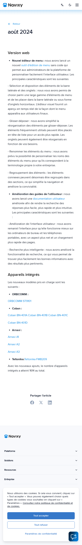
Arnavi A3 (14, 352)
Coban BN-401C (58, 315)
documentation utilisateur (49, 198)
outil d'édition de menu (35, 65)
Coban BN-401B (38, 315)
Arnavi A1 (13, 337)
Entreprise (41, 479)
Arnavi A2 (14, 344)
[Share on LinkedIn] (50, 402)
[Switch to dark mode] (70, 5)
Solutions (41, 460)
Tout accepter (43, 515)
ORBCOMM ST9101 (19, 301)
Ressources (41, 469)
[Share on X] (41, 402)
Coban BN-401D (18, 322)
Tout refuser (44, 525)
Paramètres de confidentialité (44, 533)
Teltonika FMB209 (35, 359)
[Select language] (62, 5)
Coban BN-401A (18, 315)
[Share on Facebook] (32, 402)
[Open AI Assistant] (73, 536)
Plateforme (41, 451)
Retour (14, 23)
